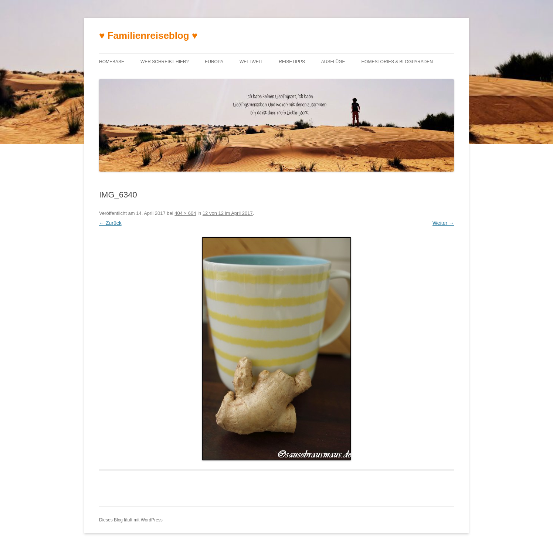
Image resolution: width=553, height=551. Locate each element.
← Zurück (110, 223)
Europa (214, 61)
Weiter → (443, 223)
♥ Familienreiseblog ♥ (148, 35)
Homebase (111, 61)
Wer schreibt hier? (164, 61)
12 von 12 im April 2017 (228, 213)
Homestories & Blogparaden (397, 61)
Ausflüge (333, 61)
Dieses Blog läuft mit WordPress (131, 520)
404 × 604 (185, 213)
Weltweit (251, 61)
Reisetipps (292, 61)
